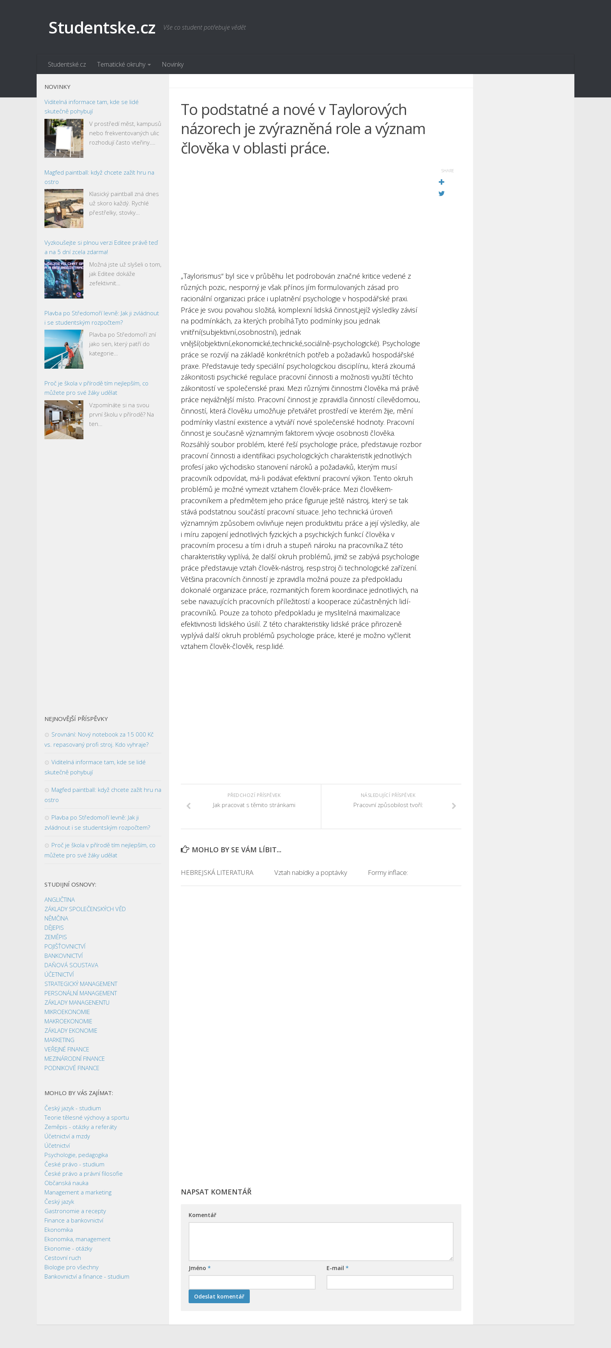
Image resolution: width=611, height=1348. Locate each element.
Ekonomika (58, 1229)
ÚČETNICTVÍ (59, 974)
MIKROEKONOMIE (67, 1012)
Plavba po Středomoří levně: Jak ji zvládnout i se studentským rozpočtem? (101, 317)
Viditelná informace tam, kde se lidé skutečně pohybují (91, 106)
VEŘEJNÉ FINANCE (66, 1049)
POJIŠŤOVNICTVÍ (64, 946)
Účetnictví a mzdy (67, 1136)
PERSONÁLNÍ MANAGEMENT (80, 993)
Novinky (173, 64)
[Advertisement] (301, 215)
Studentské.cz (67, 64)
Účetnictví (57, 1145)
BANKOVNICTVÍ (63, 955)
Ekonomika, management (77, 1239)
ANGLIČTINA (59, 899)
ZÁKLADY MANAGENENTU (76, 1002)
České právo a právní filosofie (83, 1173)
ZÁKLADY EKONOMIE (70, 1030)
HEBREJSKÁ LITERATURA (217, 872)
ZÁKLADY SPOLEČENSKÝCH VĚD (85, 909)
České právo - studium (74, 1164)
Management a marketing (77, 1192)
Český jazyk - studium (72, 1108)
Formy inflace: (388, 872)
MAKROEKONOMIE (68, 1021)
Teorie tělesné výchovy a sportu (86, 1117)
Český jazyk (59, 1201)
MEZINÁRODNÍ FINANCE (74, 1058)
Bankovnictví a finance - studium (86, 1276)
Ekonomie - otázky (68, 1248)
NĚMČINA (56, 918)
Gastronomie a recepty (75, 1211)
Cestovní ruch (62, 1257)
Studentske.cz (101, 27)
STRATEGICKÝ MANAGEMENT (80, 984)
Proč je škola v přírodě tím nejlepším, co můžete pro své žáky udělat (96, 387)
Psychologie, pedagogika (76, 1155)
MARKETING (59, 1040)
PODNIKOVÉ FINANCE (71, 1068)
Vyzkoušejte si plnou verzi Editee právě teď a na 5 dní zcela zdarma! (101, 247)
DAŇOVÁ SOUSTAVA (71, 965)
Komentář (202, 1215)
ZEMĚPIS (55, 937)
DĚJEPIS (54, 927)
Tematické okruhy (121, 64)
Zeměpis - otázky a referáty (80, 1127)
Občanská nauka (66, 1183)
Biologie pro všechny (71, 1267)
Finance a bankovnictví (73, 1220)
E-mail (338, 1268)
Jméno (200, 1268)
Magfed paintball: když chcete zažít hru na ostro (99, 177)
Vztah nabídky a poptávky (310, 872)
